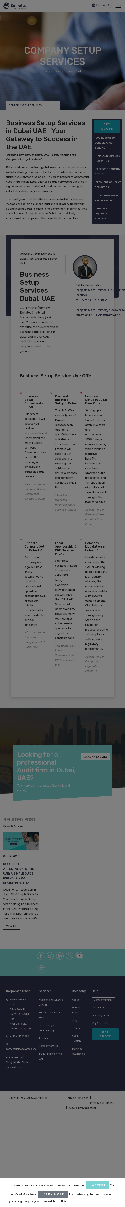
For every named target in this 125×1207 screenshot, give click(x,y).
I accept (98, 1185)
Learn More (52, 1194)
